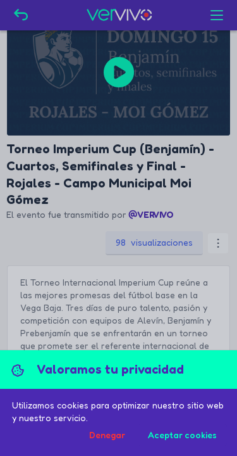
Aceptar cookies (182, 434)
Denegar (107, 434)
